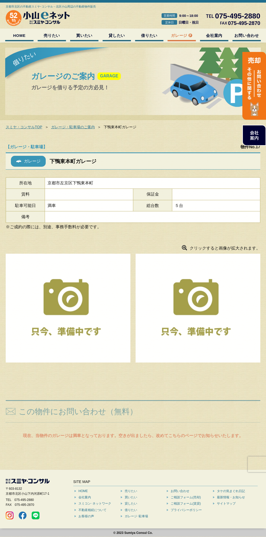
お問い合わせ (246, 35)
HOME (19, 35)
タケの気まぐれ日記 (231, 491)
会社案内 (214, 35)
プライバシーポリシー (186, 510)
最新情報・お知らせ (231, 497)
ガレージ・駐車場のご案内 (73, 127)
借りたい (149, 35)
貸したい (117, 35)
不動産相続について (92, 510)
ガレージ (179, 35)
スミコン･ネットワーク (94, 503)
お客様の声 (86, 516)
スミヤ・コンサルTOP (24, 127)
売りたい (52, 35)
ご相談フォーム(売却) (186, 497)
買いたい (84, 35)
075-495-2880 (24, 500)
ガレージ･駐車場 (136, 516)
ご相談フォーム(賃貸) (186, 503)
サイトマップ (226, 503)
